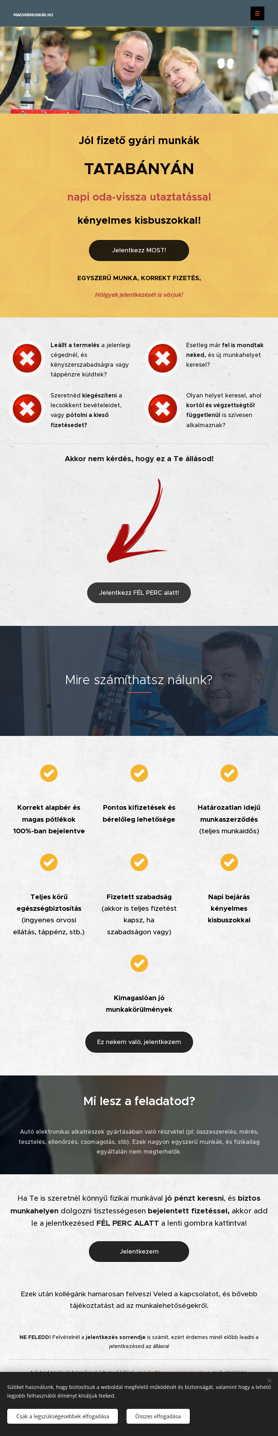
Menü (255, 13)
